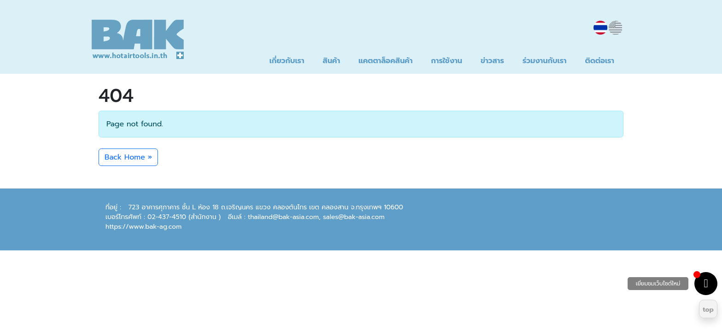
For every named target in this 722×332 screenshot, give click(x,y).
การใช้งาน (446, 60)
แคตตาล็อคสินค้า (386, 60)
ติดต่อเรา (599, 60)
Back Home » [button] (128, 157)
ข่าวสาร (492, 60)
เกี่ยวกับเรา (286, 60)
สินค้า (331, 60)
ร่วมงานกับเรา (545, 60)
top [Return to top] (708, 309)
